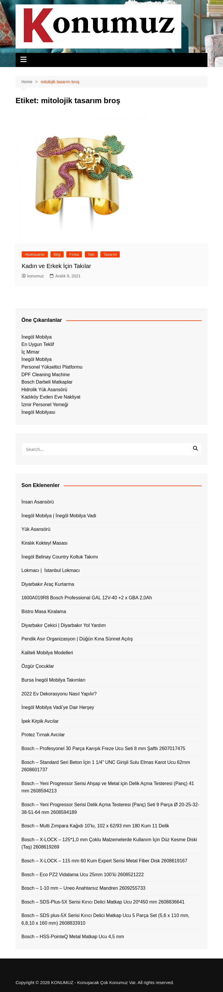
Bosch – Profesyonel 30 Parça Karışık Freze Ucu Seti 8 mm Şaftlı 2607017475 (103, 748)
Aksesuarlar (35, 254)
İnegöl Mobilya (36, 336)
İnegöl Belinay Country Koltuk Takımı (59, 556)
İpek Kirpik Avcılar (40, 721)
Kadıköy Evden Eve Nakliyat (50, 396)
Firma (74, 254)
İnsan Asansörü (37, 501)
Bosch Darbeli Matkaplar (46, 381)
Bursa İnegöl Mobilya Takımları (53, 679)
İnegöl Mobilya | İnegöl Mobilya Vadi (58, 515)
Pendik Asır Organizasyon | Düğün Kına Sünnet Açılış (77, 638)
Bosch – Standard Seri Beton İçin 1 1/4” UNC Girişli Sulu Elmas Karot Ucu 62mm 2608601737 (105, 766)
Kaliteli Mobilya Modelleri (47, 652)
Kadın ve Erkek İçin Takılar (56, 266)
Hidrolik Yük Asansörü (44, 389)
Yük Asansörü (35, 529)
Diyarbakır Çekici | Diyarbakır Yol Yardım (63, 625)
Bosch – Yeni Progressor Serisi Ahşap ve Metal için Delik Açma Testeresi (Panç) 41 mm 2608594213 (107, 787)
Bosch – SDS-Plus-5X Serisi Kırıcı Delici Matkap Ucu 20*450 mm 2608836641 (103, 901)
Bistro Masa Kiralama (43, 611)
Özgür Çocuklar (37, 666)
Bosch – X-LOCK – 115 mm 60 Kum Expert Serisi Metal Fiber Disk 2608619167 (104, 860)
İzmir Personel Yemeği (44, 404)
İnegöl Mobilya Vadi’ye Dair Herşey (57, 707)
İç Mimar (30, 351)
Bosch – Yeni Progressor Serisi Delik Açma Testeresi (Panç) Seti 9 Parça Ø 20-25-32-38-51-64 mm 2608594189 (110, 808)
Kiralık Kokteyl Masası (44, 543)
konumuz (33, 276)
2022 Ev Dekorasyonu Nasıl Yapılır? (59, 693)
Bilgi (57, 254)
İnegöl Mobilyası (38, 412)
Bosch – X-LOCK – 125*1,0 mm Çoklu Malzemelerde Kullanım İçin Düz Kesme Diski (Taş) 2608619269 (109, 843)
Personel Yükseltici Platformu (51, 366)
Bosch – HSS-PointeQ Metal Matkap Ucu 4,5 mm (72, 936)
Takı (91, 254)
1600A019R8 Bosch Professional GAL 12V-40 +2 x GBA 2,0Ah (86, 597)
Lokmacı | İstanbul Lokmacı (50, 570)
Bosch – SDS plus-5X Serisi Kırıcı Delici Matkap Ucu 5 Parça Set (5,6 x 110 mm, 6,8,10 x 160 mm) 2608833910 (105, 919)
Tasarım (110, 254)
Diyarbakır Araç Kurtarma (47, 584)
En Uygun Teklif (37, 344)
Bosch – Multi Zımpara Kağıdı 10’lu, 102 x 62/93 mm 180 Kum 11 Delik (95, 825)
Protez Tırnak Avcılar (43, 734)
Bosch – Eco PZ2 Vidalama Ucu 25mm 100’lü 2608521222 (82, 874)
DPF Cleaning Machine (45, 374)
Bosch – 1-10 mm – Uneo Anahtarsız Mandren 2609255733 (83, 888)
